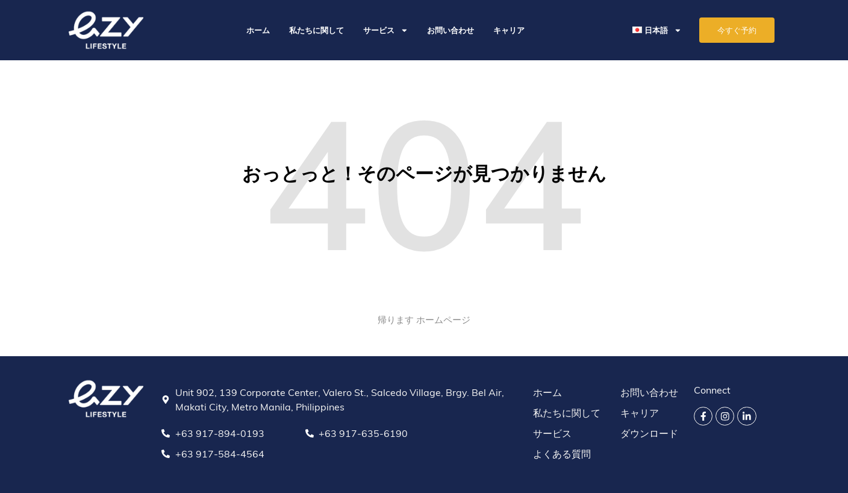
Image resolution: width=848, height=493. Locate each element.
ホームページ (443, 319)
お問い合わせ (450, 30)
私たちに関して (316, 30)
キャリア (509, 30)
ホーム (258, 30)
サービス (385, 30)
